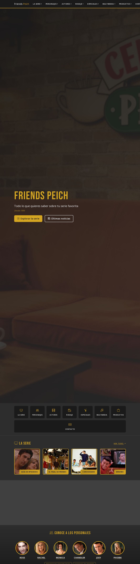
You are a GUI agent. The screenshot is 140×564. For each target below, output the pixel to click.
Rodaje (78, 4)
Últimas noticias (59, 218)
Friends (21, 3)
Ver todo (120, 444)
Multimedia (108, 4)
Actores (66, 4)
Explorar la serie (28, 218)
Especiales (92, 4)
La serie (36, 4)
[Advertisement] (70, 503)
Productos (124, 4)
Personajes (51, 4)
